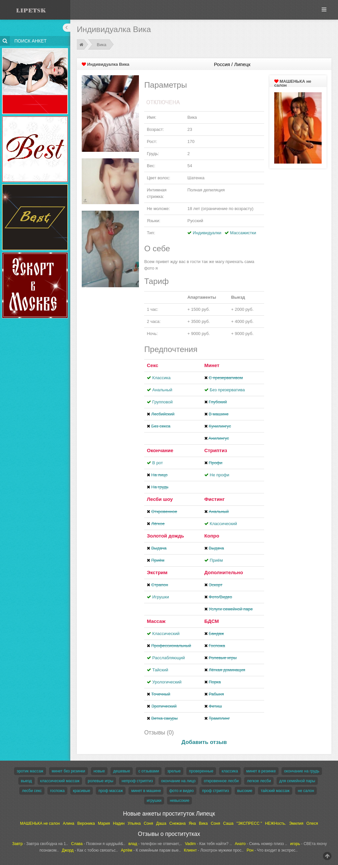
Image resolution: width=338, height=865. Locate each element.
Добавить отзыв (204, 742)
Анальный (162, 389)
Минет (211, 365)
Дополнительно (223, 572)
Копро (211, 535)
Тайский (160, 669)
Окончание (160, 450)
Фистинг (214, 499)
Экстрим (157, 572)
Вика (101, 44)
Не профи (219, 474)
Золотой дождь (165, 535)
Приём (216, 560)
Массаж (156, 621)
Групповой (162, 401)
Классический (223, 523)
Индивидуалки (207, 232)
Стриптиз (215, 450)
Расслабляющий (168, 657)
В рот (157, 462)
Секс (152, 365)
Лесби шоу (160, 499)
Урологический (167, 682)
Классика (161, 377)
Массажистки (243, 232)
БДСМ (211, 621)
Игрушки (160, 596)
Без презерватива (227, 389)
